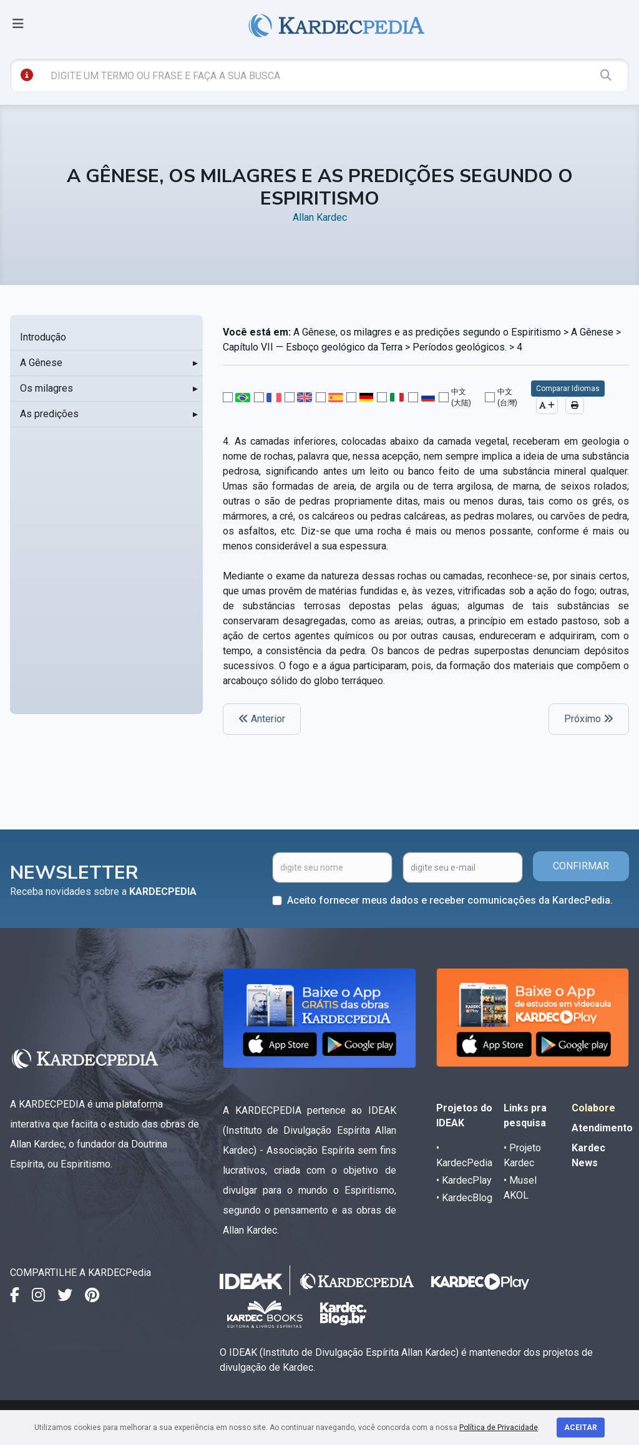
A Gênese (41, 363)
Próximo (588, 719)
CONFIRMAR (581, 866)
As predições (49, 414)
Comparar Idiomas (568, 388)
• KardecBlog (464, 1198)
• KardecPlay (464, 1180)
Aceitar (580, 1427)
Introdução (43, 337)
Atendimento (602, 1128)
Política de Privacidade (498, 1427)
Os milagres (46, 388)
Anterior (261, 719)
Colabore (593, 1108)
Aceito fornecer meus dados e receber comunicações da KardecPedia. (450, 900)
